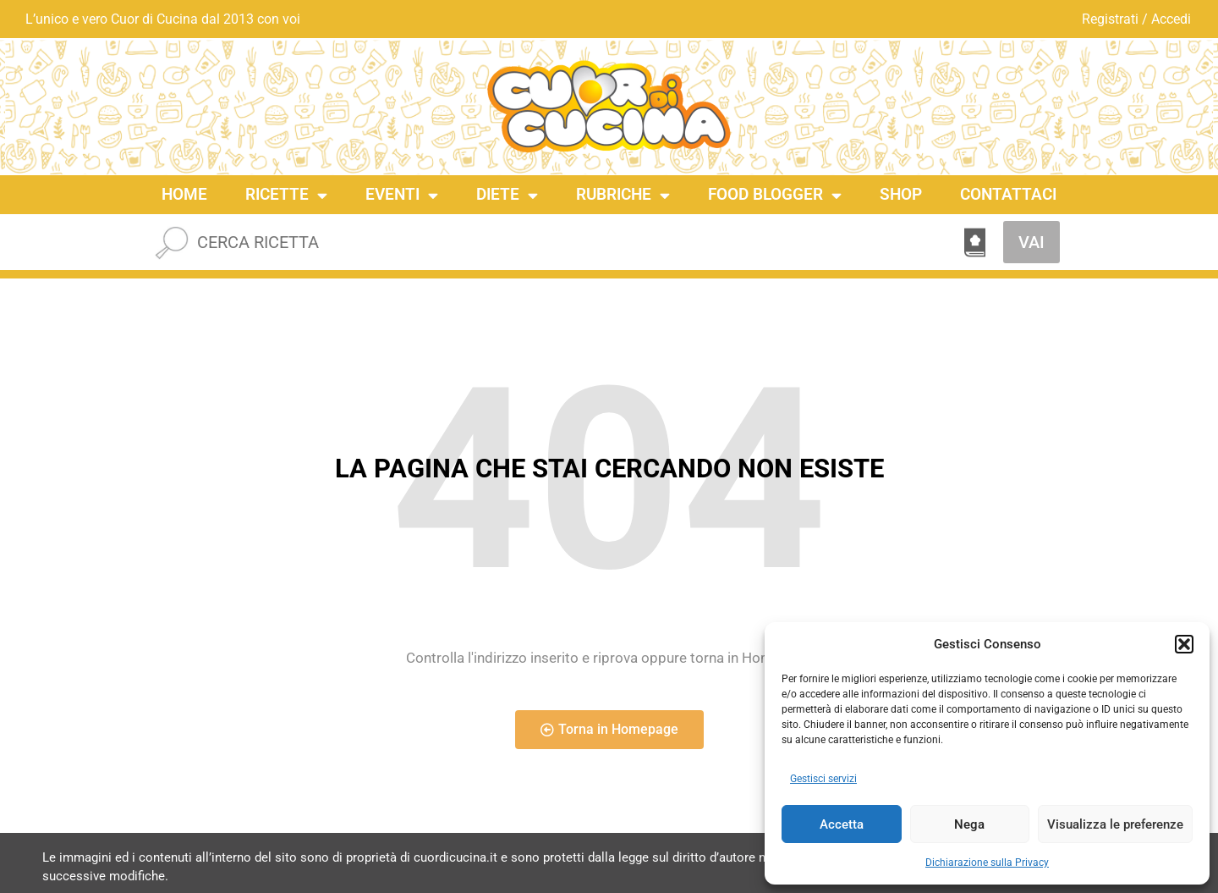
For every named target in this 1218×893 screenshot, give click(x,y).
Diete (507, 195)
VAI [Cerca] (1031, 242)
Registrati (1110, 19)
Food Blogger (775, 195)
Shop (901, 194)
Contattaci (1008, 194)
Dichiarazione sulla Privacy (987, 862)
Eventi (401, 195)
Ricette (286, 195)
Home (184, 194)
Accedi (1171, 19)
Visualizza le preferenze (1115, 824)
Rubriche (623, 195)
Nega (969, 824)
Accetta (842, 824)
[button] (1184, 644)
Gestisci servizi (823, 779)
